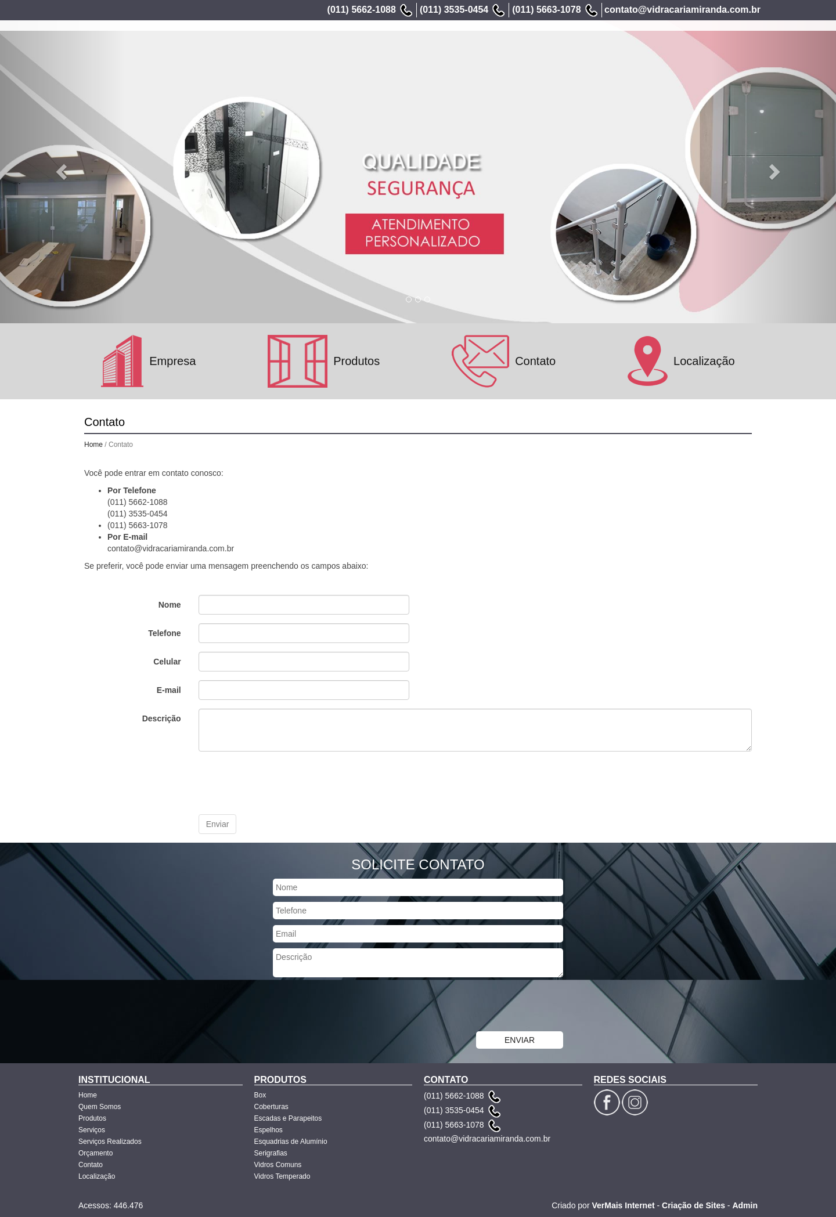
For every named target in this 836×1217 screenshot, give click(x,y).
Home (326, 48)
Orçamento (628, 48)
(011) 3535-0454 (454, 10)
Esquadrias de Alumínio (290, 1141)
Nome (169, 604)
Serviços (483, 48)
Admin (745, 1205)
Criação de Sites (693, 1205)
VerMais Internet (623, 1205)
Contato (679, 48)
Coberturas (271, 1107)
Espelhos (268, 1130)
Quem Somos (377, 48)
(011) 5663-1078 (546, 10)
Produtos (435, 48)
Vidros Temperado (282, 1176)
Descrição (161, 718)
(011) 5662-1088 (361, 10)
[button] (62, 171)
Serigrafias (270, 1153)
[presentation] (287, 783)
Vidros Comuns (278, 1165)
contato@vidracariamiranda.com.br (682, 10)
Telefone (164, 633)
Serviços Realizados (554, 48)
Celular (167, 661)
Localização (732, 48)
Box (260, 1095)
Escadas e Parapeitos (288, 1118)
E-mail (169, 690)
